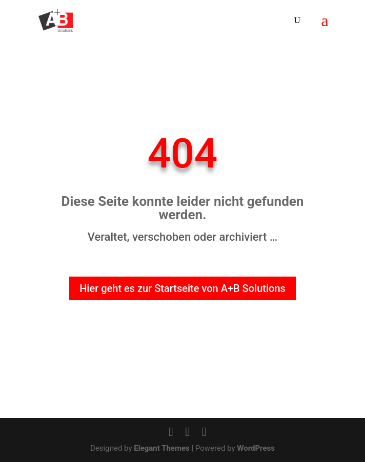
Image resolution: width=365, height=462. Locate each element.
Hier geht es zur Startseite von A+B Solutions (182, 288)
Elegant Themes (162, 448)
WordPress (256, 448)
